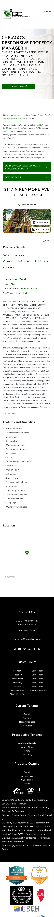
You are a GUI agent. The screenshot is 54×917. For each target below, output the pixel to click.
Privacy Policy (19, 815)
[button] (27, 167)
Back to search (27, 204)
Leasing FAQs (19, 86)
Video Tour (41, 222)
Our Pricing (27, 779)
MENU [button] (48, 11)
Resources (27, 725)
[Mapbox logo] (9, 577)
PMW (27, 807)
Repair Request (27, 721)
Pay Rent (27, 718)
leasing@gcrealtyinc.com (14, 118)
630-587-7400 (10, 147)
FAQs (27, 750)
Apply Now (27, 747)
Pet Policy (27, 754)
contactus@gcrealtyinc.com (27, 639)
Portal (27, 714)
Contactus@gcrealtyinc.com (15, 845)
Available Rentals (27, 743)
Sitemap (6, 815)
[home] (16, 14)
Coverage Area (35, 815)
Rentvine (19, 811)
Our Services (27, 775)
